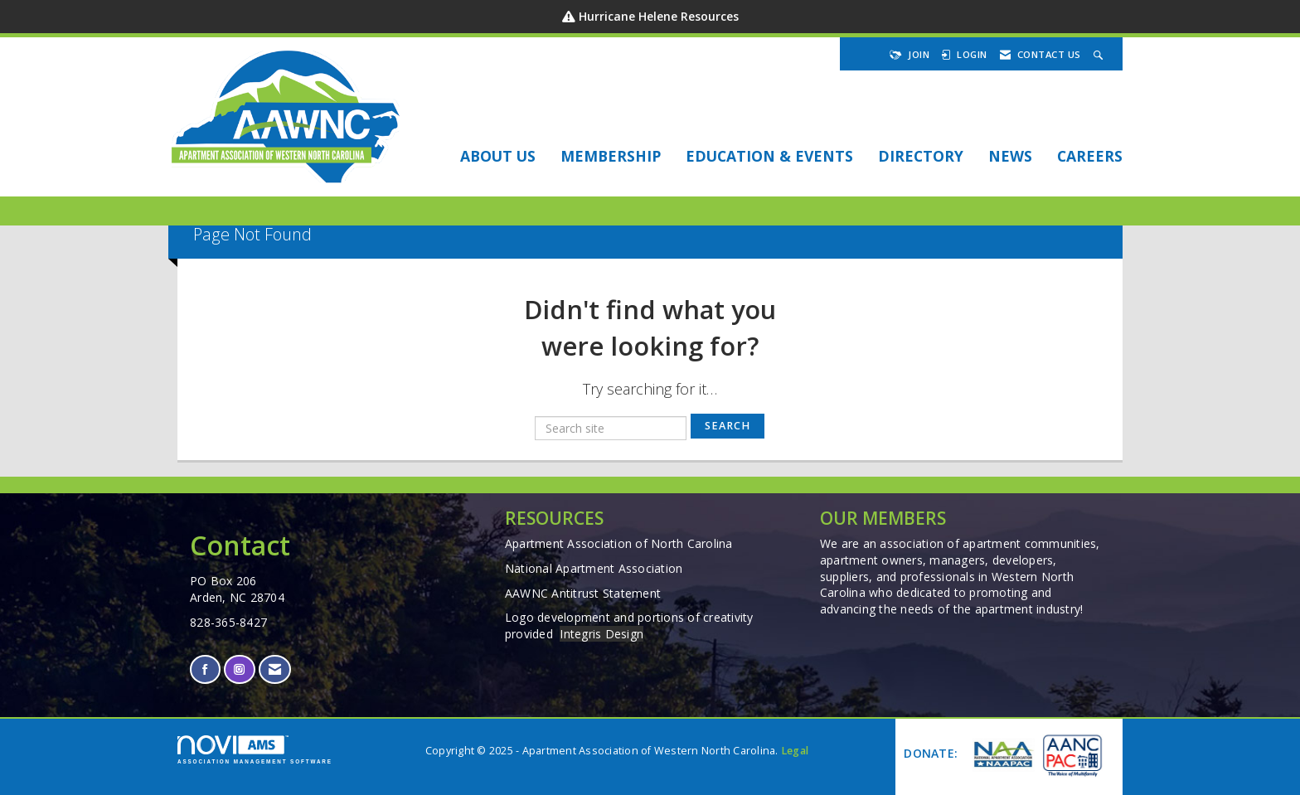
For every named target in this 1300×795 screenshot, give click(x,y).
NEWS (1010, 156)
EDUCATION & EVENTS (769, 156)
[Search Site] (1100, 54)
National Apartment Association (594, 568)
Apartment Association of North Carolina (619, 543)
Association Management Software (254, 749)
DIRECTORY (920, 156)
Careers (1090, 156)
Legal (794, 751)
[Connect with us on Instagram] (239, 669)
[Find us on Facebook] (205, 669)
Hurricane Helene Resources (659, 16)
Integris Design (601, 634)
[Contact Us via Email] (275, 669)
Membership (610, 156)
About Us (498, 156)
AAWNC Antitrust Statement (583, 593)
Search (727, 426)
